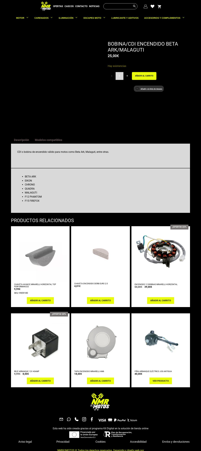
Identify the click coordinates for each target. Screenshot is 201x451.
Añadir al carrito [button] (40, 283)
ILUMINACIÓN (70, 18)
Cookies (100, 424)
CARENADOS (45, 18)
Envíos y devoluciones (176, 424)
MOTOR (24, 18)
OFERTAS (58, 6)
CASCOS (69, 6)
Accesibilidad (138, 424)
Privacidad (62, 424)
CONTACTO (81, 6)
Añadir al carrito (144, 76)
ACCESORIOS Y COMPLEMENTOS (166, 18)
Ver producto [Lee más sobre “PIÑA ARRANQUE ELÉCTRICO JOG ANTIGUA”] (161, 363)
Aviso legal (25, 424)
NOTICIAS (94, 6)
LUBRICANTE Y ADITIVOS (125, 18)
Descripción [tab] (21, 122)
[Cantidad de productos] (119, 76)
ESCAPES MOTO (96, 18)
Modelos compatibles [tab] (48, 122)
